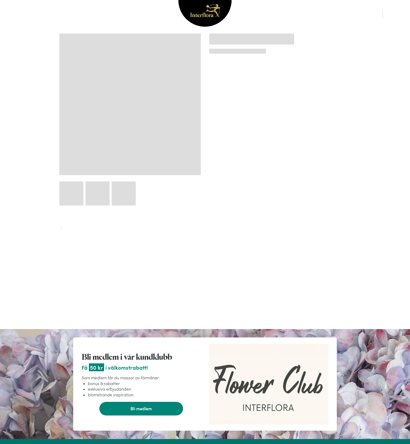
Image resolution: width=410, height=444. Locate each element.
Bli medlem (141, 409)
